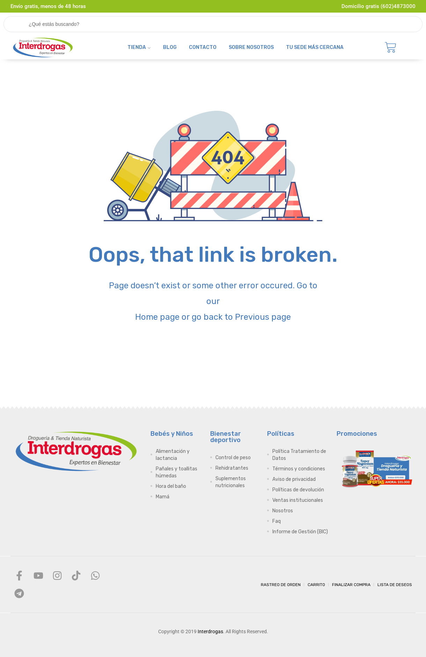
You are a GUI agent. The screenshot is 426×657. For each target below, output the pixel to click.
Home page (157, 317)
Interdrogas (210, 631)
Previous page (263, 317)
